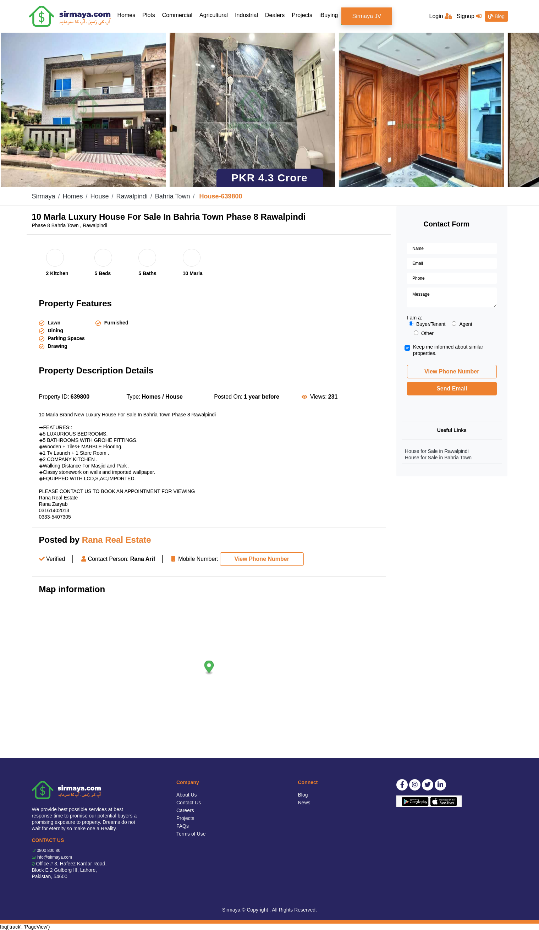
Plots (148, 15)
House (99, 196)
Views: (318, 397)
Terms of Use (190, 834)
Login (440, 16)
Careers (185, 810)
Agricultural (213, 15)
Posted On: (228, 397)
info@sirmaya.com (54, 857)
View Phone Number (262, 559)
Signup (469, 16)
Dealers (275, 15)
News (304, 802)
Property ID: (54, 397)
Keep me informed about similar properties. (448, 350)
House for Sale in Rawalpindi (437, 451)
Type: (133, 397)
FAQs (182, 826)
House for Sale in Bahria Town (438, 457)
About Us (186, 795)
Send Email (451, 388)
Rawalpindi (132, 196)
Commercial (177, 15)
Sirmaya (43, 196)
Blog (496, 16)
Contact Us (188, 802)
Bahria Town (172, 196)
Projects (302, 15)
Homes (128, 14)
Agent (462, 324)
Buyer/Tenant (427, 324)
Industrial (246, 15)
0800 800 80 (48, 850)
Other (424, 333)
